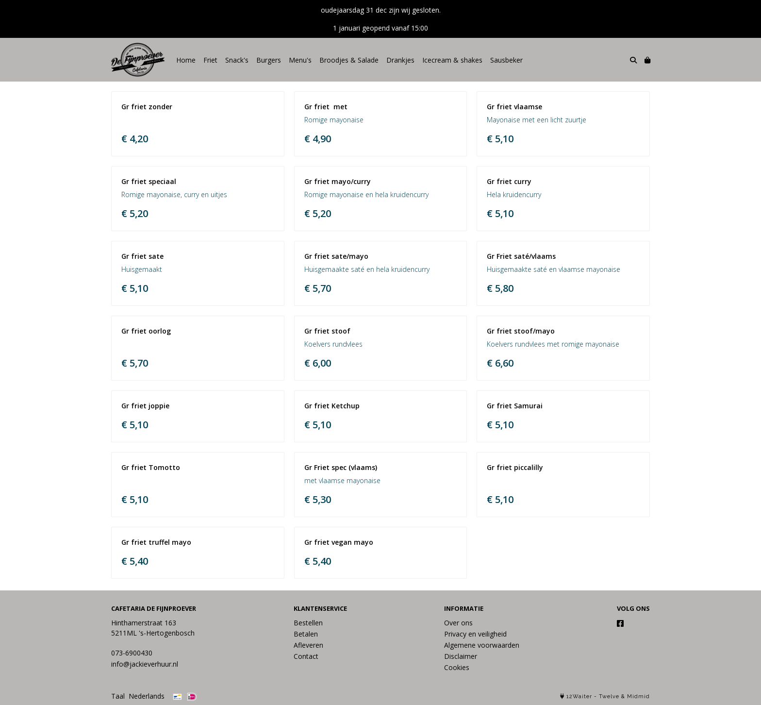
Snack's (236, 60)
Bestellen (308, 622)
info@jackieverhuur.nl (144, 664)
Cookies (456, 667)
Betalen (306, 633)
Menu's (300, 60)
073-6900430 (131, 652)
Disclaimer (460, 656)
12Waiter (579, 696)
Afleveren (308, 645)
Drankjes (400, 60)
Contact (306, 656)
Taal (118, 696)
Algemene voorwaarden (481, 645)
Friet (210, 60)
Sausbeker (506, 60)
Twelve (609, 696)
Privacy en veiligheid (475, 633)
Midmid (638, 696)
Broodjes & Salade (349, 60)
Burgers (268, 60)
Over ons (458, 622)
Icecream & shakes (452, 60)
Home (186, 60)
